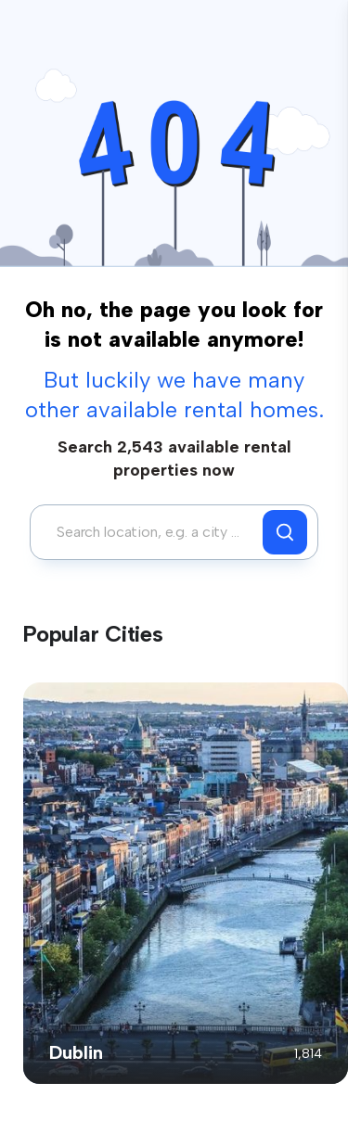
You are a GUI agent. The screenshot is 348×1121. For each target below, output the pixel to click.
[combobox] (151, 532)
